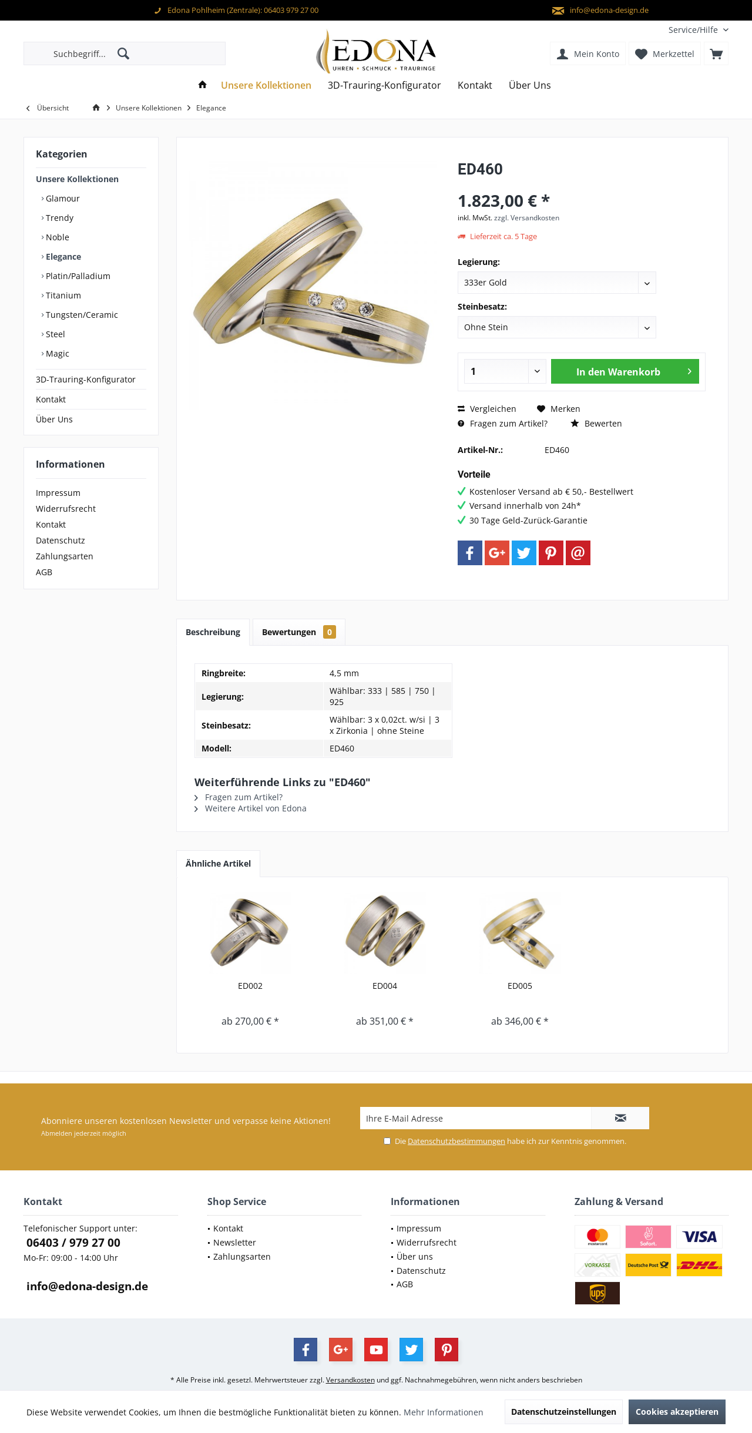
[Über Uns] (530, 85)
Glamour (61, 198)
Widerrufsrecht (66, 508)
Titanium (62, 295)
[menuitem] (694, 29)
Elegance (62, 256)
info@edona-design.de (86, 1286)
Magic (56, 353)
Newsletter (234, 1242)
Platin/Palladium (76, 275)
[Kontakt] (475, 85)
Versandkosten (350, 1380)
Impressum (58, 492)
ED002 (250, 985)
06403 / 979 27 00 (72, 1242)
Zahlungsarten (64, 556)
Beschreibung (213, 631)
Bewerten (596, 423)
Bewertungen (299, 632)
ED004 (384, 985)
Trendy (58, 217)
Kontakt (51, 399)
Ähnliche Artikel (218, 863)
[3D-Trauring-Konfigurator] (384, 85)
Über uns (415, 1256)
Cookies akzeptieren (677, 1411)
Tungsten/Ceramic (80, 314)
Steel (54, 334)
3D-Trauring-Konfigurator (86, 379)
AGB (44, 572)
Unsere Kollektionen (77, 178)
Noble (56, 237)
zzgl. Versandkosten (526, 218)
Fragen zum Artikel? (503, 423)
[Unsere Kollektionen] (266, 85)
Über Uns (54, 419)
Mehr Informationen (444, 1412)
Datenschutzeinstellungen (563, 1411)
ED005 (520, 985)
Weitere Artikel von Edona (250, 808)
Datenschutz (60, 540)
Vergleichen (487, 408)
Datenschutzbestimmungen (456, 1141)
